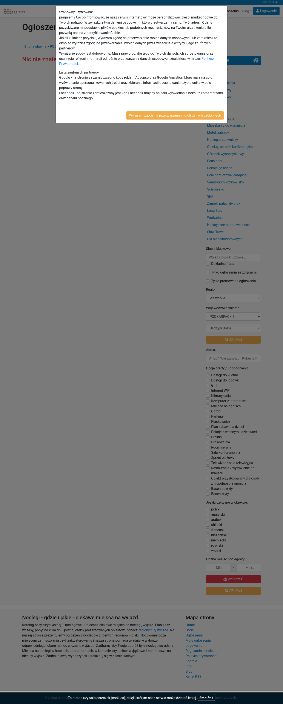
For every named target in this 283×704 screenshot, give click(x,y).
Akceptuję (206, 697)
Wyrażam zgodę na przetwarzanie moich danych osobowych (175, 115)
